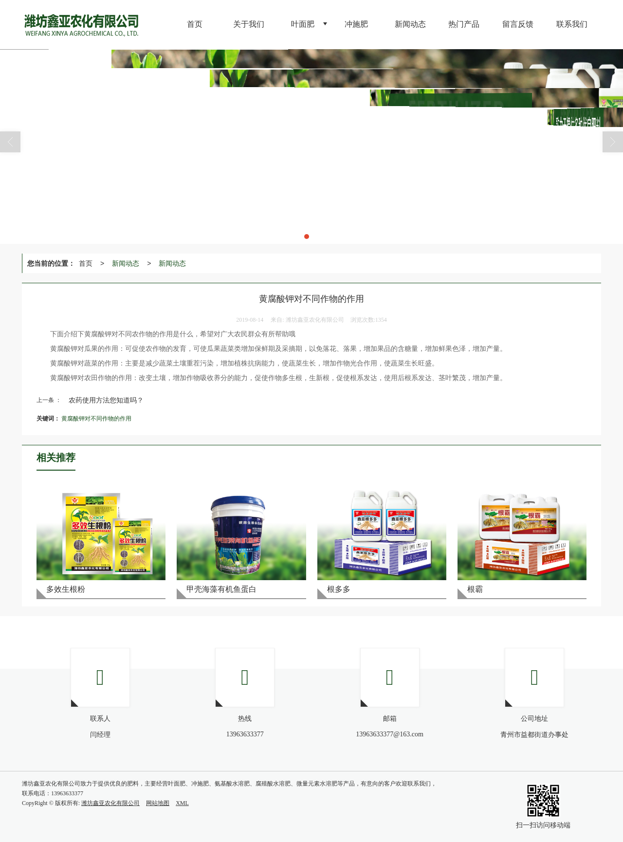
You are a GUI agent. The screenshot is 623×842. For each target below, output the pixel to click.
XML (182, 803)
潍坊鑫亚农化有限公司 (110, 803)
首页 (85, 263)
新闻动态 (125, 263)
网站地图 (157, 803)
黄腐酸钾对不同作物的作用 (96, 418)
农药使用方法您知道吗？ (106, 400)
